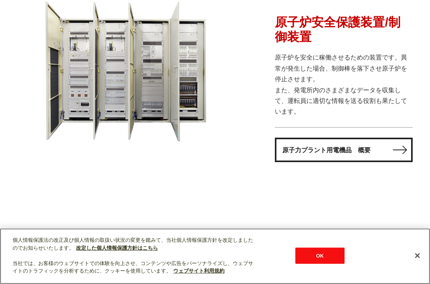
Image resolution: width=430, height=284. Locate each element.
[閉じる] (417, 255)
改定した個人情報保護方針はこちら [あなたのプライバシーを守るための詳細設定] (117, 248)
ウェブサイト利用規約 (198, 271)
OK (320, 255)
